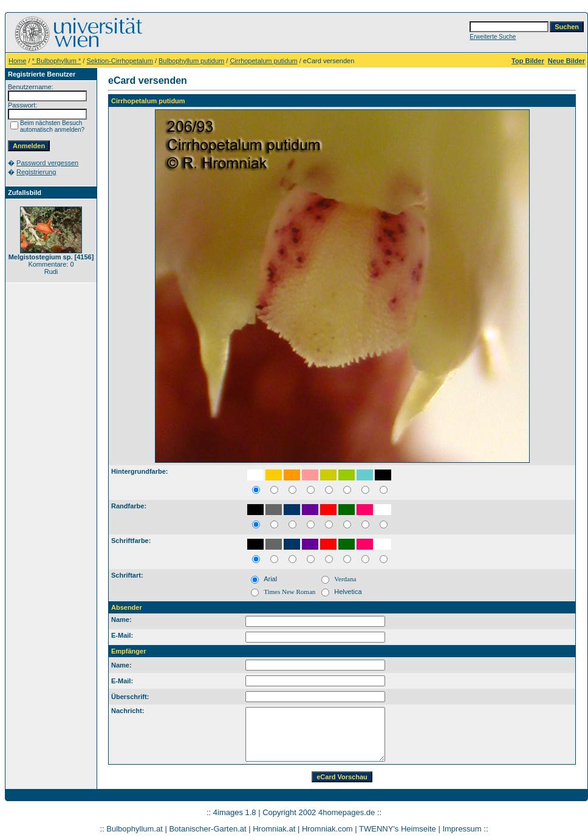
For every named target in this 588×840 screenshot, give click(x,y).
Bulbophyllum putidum (191, 60)
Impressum (461, 828)
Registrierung (36, 172)
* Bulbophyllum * (56, 60)
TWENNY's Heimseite (397, 828)
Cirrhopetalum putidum (263, 60)
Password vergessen (47, 162)
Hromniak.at (274, 828)
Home (17, 60)
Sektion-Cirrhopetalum (119, 60)
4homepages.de (346, 812)
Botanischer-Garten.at (207, 828)
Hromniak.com (327, 828)
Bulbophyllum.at (134, 828)
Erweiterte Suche (493, 36)
